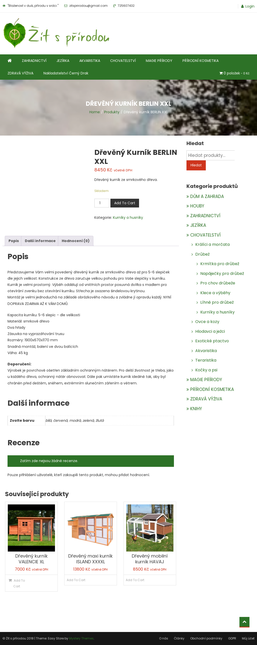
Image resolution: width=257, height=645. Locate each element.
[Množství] (101, 203)
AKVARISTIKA (89, 60)
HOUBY (197, 206)
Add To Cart (124, 202)
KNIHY (196, 409)
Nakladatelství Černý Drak (65, 73)
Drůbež (202, 254)
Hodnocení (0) (76, 240)
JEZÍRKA (62, 60)
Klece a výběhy (215, 293)
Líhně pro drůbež (217, 302)
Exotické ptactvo (212, 341)
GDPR (232, 638)
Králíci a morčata (212, 244)
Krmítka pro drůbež (219, 264)
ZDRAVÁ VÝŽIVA (20, 73)
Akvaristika (206, 351)
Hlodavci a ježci (210, 331)
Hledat (196, 165)
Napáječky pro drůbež (222, 273)
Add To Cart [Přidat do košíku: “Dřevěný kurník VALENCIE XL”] (19, 583)
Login (249, 6)
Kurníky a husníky (128, 217)
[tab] (14, 241)
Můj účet (248, 638)
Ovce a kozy (207, 322)
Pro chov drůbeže (217, 283)
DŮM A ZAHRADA (207, 196)
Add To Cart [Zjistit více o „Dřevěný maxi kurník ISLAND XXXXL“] (76, 580)
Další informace (40, 240)
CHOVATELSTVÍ (123, 60)
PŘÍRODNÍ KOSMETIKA (200, 60)
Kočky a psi (206, 370)
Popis (14, 240)
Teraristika (205, 360)
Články (179, 638)
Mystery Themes (81, 638)
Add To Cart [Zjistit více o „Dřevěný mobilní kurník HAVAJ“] (135, 580)
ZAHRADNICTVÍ (34, 60)
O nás (163, 638)
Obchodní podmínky (206, 638)
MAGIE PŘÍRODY (159, 60)
